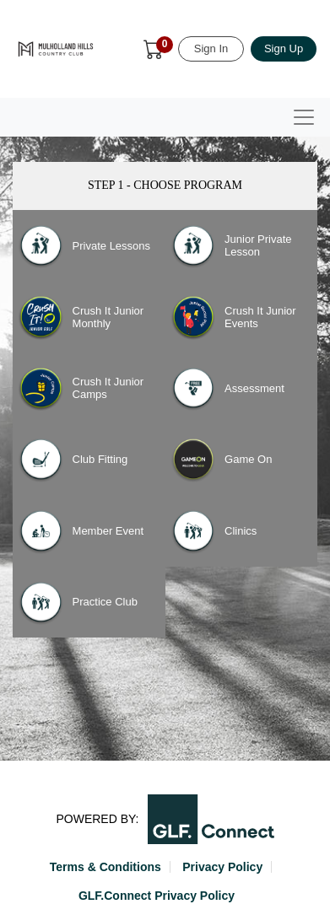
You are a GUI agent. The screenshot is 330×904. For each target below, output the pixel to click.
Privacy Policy (222, 867)
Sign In (211, 48)
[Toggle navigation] (303, 117)
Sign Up (283, 48)
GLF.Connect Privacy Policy (156, 895)
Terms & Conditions (105, 867)
